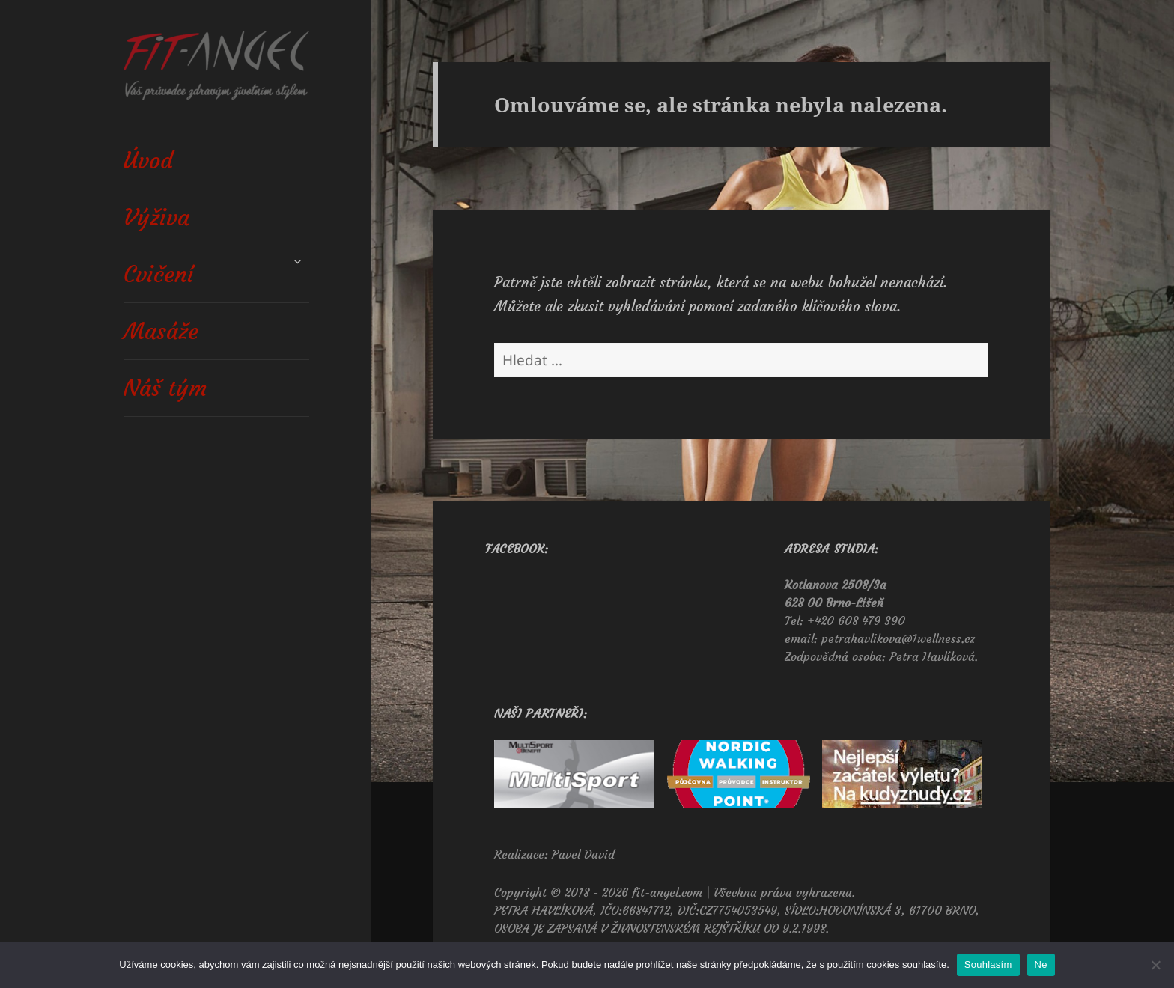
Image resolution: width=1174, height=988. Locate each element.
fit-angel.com (667, 892)
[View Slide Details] (574, 774)
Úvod (148, 160)
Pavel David (583, 854)
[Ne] (1155, 964)
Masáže (161, 331)
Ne (1041, 964)
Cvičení (159, 274)
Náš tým (165, 388)
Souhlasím (988, 964)
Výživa (156, 217)
